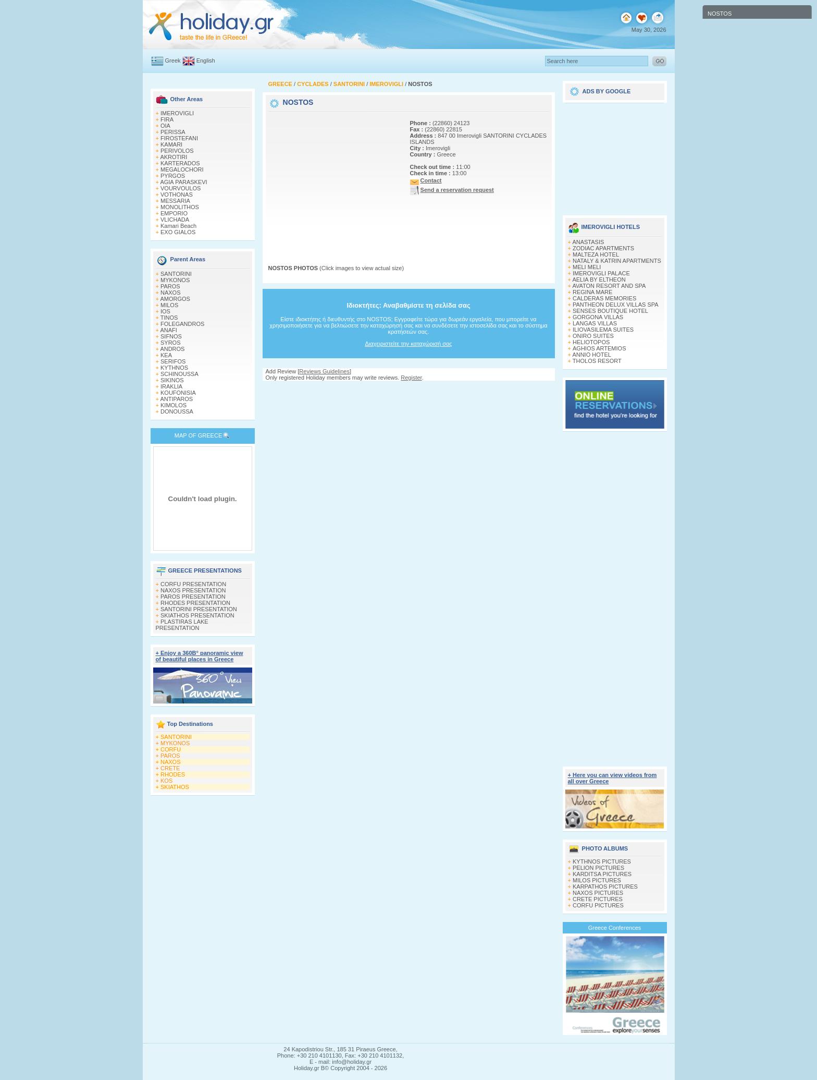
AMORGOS (175, 299)
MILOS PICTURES (597, 880)
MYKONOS (175, 280)
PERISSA (172, 132)
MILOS (169, 305)
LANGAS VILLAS (595, 323)
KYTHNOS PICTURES (602, 861)
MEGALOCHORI (182, 169)
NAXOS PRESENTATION (193, 590)
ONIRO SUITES (593, 336)
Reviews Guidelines (324, 371)
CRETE (170, 768)
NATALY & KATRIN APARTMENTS (617, 261)
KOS (166, 781)
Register (411, 377)
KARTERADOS (180, 163)
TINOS (169, 317)
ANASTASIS (588, 242)
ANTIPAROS (176, 399)
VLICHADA (174, 219)
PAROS (170, 286)
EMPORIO (174, 213)
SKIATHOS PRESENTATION (197, 615)
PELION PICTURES (598, 868)
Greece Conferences (614, 928)
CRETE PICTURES (598, 899)
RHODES (172, 774)
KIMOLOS (173, 405)
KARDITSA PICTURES (602, 874)
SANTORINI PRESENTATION (198, 609)
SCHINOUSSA (179, 374)
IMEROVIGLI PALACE (601, 273)
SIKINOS (172, 380)
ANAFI (168, 330)
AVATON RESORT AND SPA (609, 286)
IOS (165, 311)
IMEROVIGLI (177, 113)
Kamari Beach (178, 226)
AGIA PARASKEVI (183, 182)
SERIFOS (172, 361)
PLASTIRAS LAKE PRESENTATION (182, 624)
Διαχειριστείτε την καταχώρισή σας (408, 344)
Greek (173, 60)
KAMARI (171, 144)
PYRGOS (172, 176)
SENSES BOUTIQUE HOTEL (610, 311)
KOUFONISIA (178, 393)
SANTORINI (176, 274)
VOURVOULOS (180, 188)
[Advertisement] (333, 179)
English (205, 60)
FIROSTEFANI (179, 138)
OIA (165, 126)
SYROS (170, 342)
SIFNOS (171, 336)
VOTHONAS (176, 194)
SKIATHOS (174, 787)
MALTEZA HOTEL (596, 254)
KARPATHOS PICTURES (605, 886)
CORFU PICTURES (598, 905)
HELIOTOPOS (591, 342)
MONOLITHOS (179, 207)
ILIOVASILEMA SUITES (603, 329)
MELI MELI (587, 267)
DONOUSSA (176, 411)
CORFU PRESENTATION (193, 584)
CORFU (170, 749)
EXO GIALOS (177, 232)
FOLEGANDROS (182, 324)
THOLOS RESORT (597, 361)
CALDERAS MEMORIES (604, 298)
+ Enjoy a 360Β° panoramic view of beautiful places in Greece (199, 656)
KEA (166, 355)
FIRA (167, 119)
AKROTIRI (173, 157)
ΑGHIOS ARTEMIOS (599, 348)
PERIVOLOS (177, 151)
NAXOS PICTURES (598, 893)
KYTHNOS (174, 368)
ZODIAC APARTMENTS (603, 248)
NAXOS (170, 292)
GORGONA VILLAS (598, 317)
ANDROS (172, 349)
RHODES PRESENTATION (195, 603)
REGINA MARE (592, 292)
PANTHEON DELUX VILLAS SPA (616, 304)
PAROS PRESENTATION (193, 596)
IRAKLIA (171, 386)
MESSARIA (175, 201)
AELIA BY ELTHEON (598, 279)
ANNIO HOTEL (591, 354)
